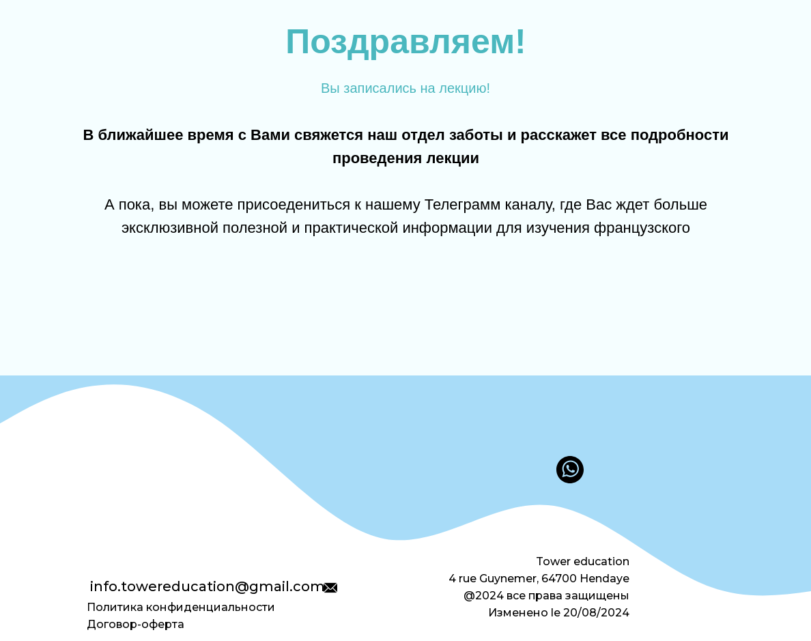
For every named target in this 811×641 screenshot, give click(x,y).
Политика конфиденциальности (181, 607)
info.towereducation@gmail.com (207, 586)
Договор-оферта (135, 624)
